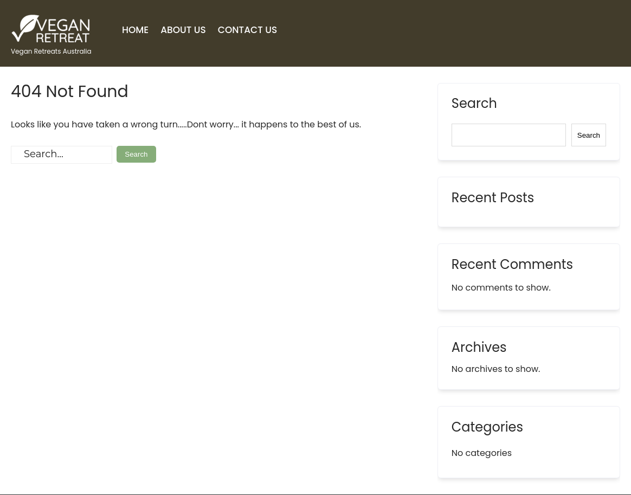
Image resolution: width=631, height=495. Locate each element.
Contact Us (247, 29)
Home (135, 29)
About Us (183, 29)
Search (474, 104)
